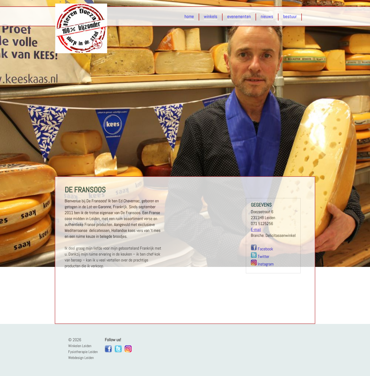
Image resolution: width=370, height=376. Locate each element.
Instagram (266, 264)
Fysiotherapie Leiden (83, 351)
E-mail (256, 229)
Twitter (263, 256)
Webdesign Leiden (81, 357)
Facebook (265, 249)
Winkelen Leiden (79, 345)
